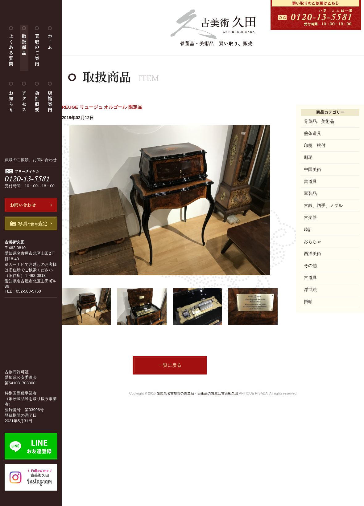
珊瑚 (308, 157)
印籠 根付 (314, 145)
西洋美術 (312, 253)
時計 (308, 229)
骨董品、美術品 (319, 121)
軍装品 (310, 193)
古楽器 (310, 217)
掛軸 (308, 301)
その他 (310, 265)
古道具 (310, 277)
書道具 (310, 181)
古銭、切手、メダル (323, 205)
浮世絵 (310, 289)
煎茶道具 (312, 133)
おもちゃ (312, 241)
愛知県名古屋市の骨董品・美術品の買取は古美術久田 (197, 393)
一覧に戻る (169, 365)
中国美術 (312, 169)
